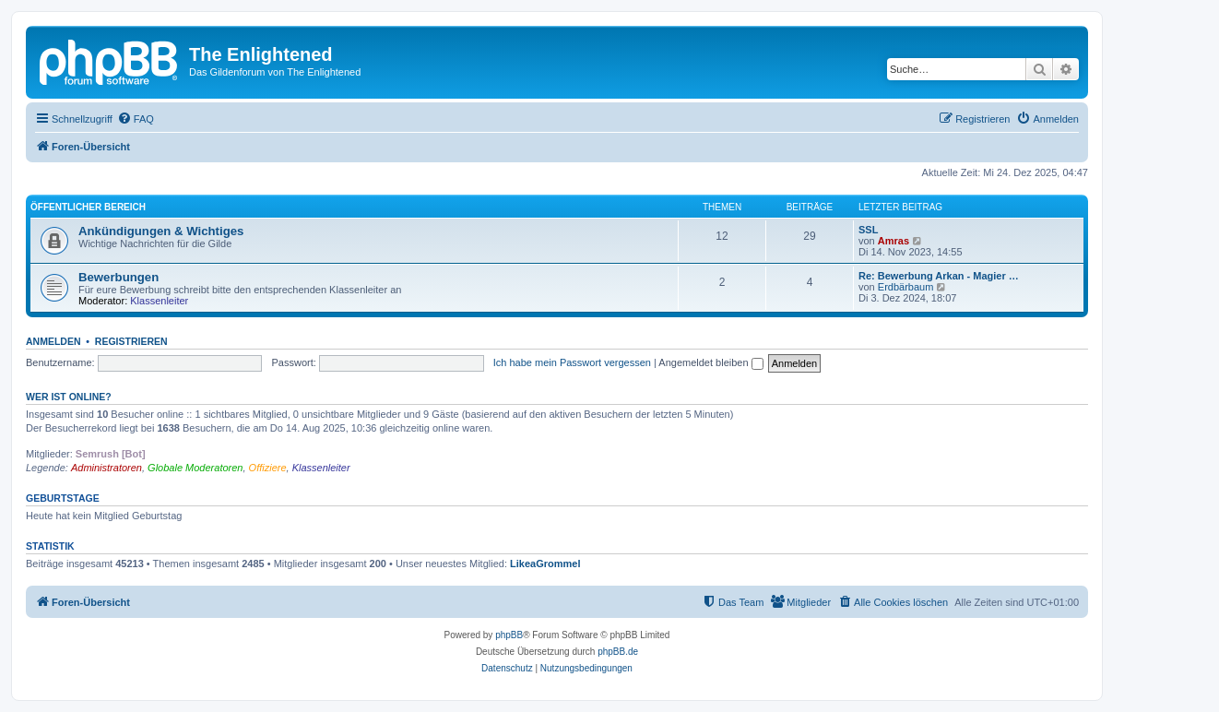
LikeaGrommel (545, 563)
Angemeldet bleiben (710, 362)
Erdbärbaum (906, 286)
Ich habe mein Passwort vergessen (572, 362)
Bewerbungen (118, 277)
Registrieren (131, 341)
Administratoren (106, 467)
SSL (868, 229)
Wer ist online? (69, 396)
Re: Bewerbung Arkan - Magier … (938, 275)
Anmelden (53, 341)
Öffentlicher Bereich (88, 207)
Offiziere (268, 467)
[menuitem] (135, 119)
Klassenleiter (159, 300)
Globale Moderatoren (195, 467)
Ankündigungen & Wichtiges (160, 231)
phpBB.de (618, 652)
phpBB (509, 635)
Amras (893, 240)
